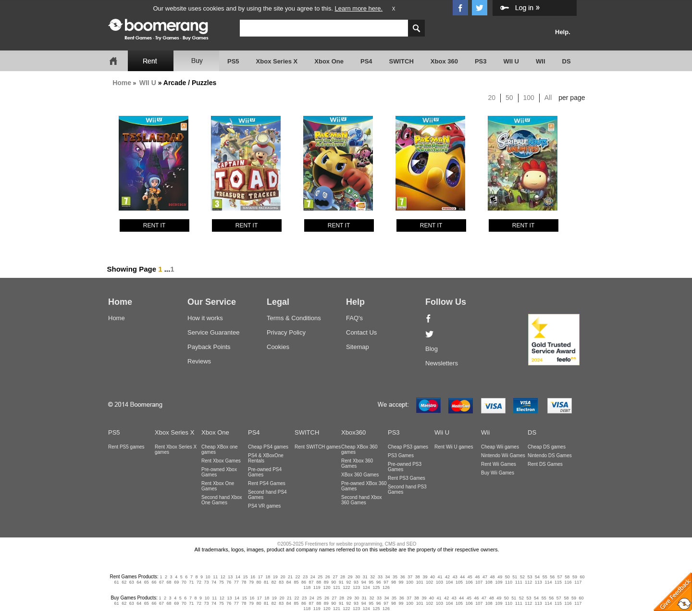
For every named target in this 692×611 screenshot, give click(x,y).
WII (540, 61)
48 (492, 576)
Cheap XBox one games (219, 449)
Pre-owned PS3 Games (404, 466)
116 (568, 582)
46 (477, 576)
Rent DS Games (545, 464)
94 (363, 582)
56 (552, 576)
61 (116, 582)
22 (298, 576)
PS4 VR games (264, 506)
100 (528, 97)
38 (417, 576)
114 (548, 582)
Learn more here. (358, 8)
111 (518, 582)
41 (440, 576)
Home (121, 83)
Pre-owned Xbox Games (219, 472)
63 (131, 582)
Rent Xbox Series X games (176, 449)
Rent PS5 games (126, 446)
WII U (511, 61)
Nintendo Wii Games (503, 455)
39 (424, 576)
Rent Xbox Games (221, 460)
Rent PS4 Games (266, 483)
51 (514, 576)
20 (492, 97)
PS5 (233, 61)
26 (327, 576)
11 (215, 576)
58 (567, 576)
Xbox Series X (277, 61)
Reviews (199, 361)
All (548, 97)
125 (376, 587)
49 (499, 576)
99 (401, 582)
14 (237, 576)
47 (484, 576)
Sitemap (357, 346)
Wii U (441, 432)
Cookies (278, 346)
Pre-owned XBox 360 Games (364, 486)
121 (336, 587)
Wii (485, 432)
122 (346, 587)
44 (462, 576)
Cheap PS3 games (408, 446)
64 (138, 582)
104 (449, 582)
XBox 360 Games (360, 474)
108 (489, 582)
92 (348, 582)
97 (385, 582)
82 (274, 582)
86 (303, 582)
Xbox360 (353, 432)
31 (365, 576)
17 (260, 576)
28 (342, 576)
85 (296, 582)
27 (335, 576)
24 (312, 576)
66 (153, 582)
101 (419, 582)
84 (288, 582)
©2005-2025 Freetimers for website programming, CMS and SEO (347, 544)
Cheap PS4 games (268, 446)
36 (402, 576)
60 (582, 576)
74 (213, 582)
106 (469, 582)
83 (281, 582)
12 (223, 576)
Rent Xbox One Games (217, 486)
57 (559, 576)
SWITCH (401, 61)
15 (245, 576)
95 (371, 582)
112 (528, 582)
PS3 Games (401, 455)
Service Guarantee (213, 332)
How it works (205, 318)
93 (356, 582)
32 (372, 576)
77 (236, 582)
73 (206, 582)
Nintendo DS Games (550, 455)
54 (537, 576)
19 (275, 576)
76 (228, 582)
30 (357, 576)
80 (259, 582)
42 (447, 576)
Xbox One (329, 61)
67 (161, 582)
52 (522, 576)
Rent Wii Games (498, 464)
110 (508, 582)
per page (571, 97)
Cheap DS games (547, 446)
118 (306, 587)
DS (566, 61)
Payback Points (209, 346)
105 (459, 582)
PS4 (366, 61)
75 (221, 582)
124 (366, 587)
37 (410, 576)
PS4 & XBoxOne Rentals (266, 458)
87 (311, 582)
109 (498, 582)
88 (318, 582)
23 (305, 576)
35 (395, 576)
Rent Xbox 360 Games (357, 463)
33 (380, 576)
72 (199, 582)
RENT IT (154, 225)
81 (266, 582)
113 (538, 582)
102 (429, 582)
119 (317, 587)
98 (393, 582)
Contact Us (361, 332)
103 (439, 582)
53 (529, 576)
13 (230, 576)
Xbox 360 (444, 61)
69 (176, 582)
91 (341, 582)
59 (574, 576)
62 (124, 582)
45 (470, 576)
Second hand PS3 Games (407, 489)
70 (184, 582)
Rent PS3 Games (406, 478)
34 (387, 576)
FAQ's (354, 318)
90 (333, 582)
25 (320, 576)
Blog (431, 348)
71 (191, 582)
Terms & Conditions (294, 318)
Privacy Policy (286, 332)
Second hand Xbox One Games (221, 500)
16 (252, 576)
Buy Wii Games (497, 472)
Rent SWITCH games (318, 446)
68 (169, 582)
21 (290, 576)
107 (478, 582)
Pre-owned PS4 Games (265, 472)
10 (208, 576)
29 (350, 576)
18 (267, 576)
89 (326, 582)
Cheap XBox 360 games (359, 449)
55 (545, 576)
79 (251, 582)
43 (455, 576)
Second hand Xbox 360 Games (361, 500)
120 (326, 587)
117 (577, 582)
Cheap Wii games (500, 446)
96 (378, 582)
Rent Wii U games (453, 446)
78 (243, 582)
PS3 (481, 61)
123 (356, 587)
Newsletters (441, 363)
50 (509, 97)
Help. (562, 32)
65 (146, 582)
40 (432, 576)
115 (558, 582)
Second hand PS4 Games (267, 494)
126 (386, 587)
